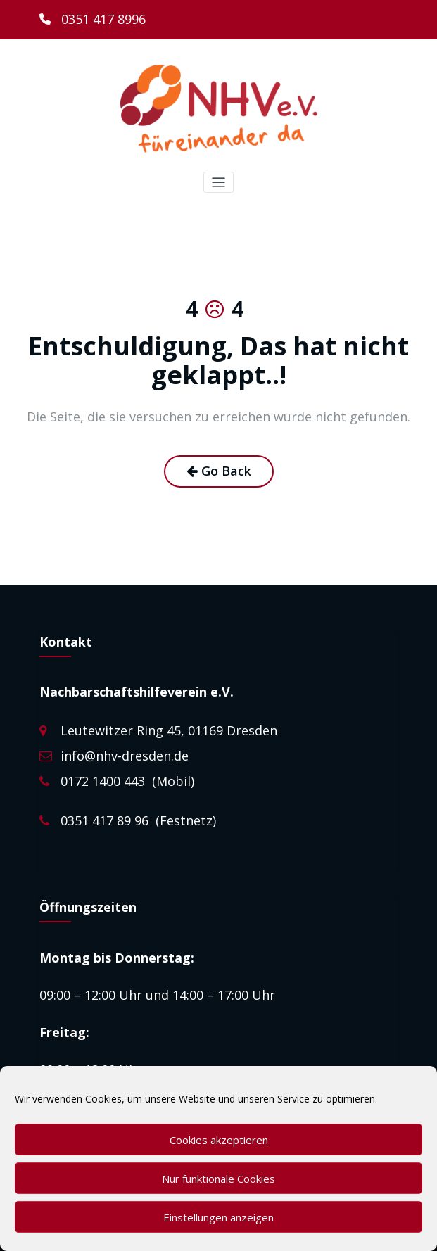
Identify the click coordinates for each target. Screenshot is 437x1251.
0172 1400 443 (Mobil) (127, 781)
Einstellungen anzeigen (218, 1217)
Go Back (218, 470)
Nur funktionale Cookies (218, 1178)
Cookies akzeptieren (219, 1140)
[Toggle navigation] (218, 182)
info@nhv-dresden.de (125, 755)
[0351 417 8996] (92, 20)
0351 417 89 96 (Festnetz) (138, 820)
